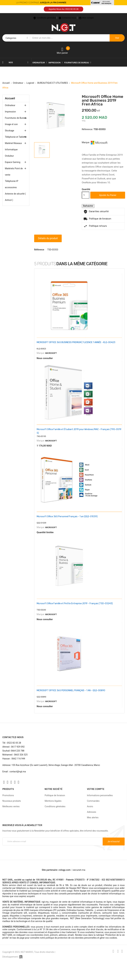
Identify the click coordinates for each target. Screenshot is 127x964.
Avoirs (90, 804)
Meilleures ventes (11, 804)
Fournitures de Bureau (16, 118)
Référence (39, 249)
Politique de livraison (55, 793)
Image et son (11, 124)
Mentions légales (53, 798)
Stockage (9, 130)
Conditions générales (55, 804)
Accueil (10, 98)
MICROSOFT (51, 353)
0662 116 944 (18, 756)
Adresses (91, 809)
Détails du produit (49, 238)
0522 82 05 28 (14, 740)
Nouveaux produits (11, 798)
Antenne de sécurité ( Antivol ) (15, 196)
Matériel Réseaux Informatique (13, 146)
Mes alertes (93, 815)
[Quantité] (85, 195)
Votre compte (95, 786)
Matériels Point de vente (14, 171)
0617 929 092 (18, 744)
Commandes (93, 798)
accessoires (11, 187)
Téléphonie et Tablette (16, 137)
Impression (10, 111)
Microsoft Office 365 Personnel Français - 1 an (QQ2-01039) (67, 515)
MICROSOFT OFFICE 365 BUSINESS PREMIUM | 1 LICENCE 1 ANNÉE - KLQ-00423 (76, 342)
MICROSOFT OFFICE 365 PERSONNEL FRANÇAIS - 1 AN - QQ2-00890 (71, 688)
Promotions (8, 793)
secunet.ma (79, 867)
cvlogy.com (65, 867)
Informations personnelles (100, 793)
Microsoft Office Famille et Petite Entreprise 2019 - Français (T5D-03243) (75, 602)
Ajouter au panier (107, 195)
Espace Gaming (12, 162)
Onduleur (9, 156)
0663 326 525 (21, 752)
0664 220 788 (17, 748)
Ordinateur (10, 105)
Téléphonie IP (11, 181)
